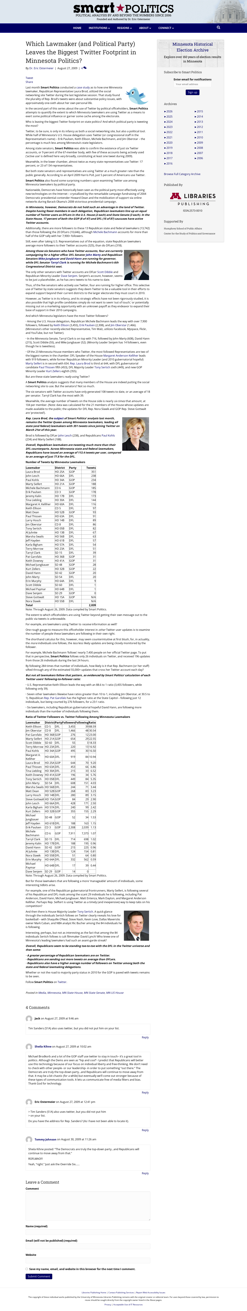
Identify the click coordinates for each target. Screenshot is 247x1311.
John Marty (93, 255)
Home (77, 28)
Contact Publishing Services (121, 1292)
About (144, 28)
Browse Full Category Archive (182, 174)
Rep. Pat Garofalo (55, 698)
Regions (123, 28)
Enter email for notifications (192, 82)
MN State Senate (94, 993)
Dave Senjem (69, 276)
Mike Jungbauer (48, 258)
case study (83, 87)
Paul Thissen (47, 367)
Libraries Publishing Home (94, 1292)
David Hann (73, 258)
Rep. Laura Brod (80, 363)
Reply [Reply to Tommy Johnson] (145, 1173)
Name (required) (36, 1226)
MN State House (72, 993)
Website (31, 1255)
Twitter (62, 982)
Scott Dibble (105, 272)
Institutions (98, 28)
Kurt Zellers (53, 371)
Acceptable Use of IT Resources (128, 1304)
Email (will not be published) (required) (51, 1240)
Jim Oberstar (119, 325)
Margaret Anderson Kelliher (120, 355)
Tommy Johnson (45, 1139)
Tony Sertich (102, 367)
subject (58, 418)
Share (29, 82)
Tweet (29, 78)
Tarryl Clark (58, 262)
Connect (164, 28)
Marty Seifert (34, 363)
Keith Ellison (61, 325)
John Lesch (65, 435)
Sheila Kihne (43, 1046)
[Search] (219, 27)
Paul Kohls (108, 435)
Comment (32, 1188)
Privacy (107, 1304)
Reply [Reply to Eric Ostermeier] (145, 1130)
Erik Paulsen (87, 325)
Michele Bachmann (105, 232)
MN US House (114, 993)
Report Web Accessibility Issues (150, 1292)
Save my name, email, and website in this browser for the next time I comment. (82, 1269)
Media (42, 993)
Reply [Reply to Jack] (145, 1037)
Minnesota (54, 993)
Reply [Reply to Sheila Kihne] (145, 1092)
